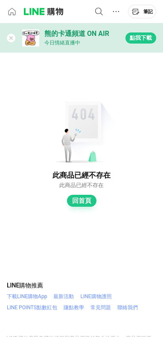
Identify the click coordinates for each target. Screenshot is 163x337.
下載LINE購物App (27, 296)
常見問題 (100, 308)
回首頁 (81, 201)
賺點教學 (74, 308)
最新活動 (63, 296)
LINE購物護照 (95, 296)
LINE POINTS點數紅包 (32, 308)
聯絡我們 (127, 308)
